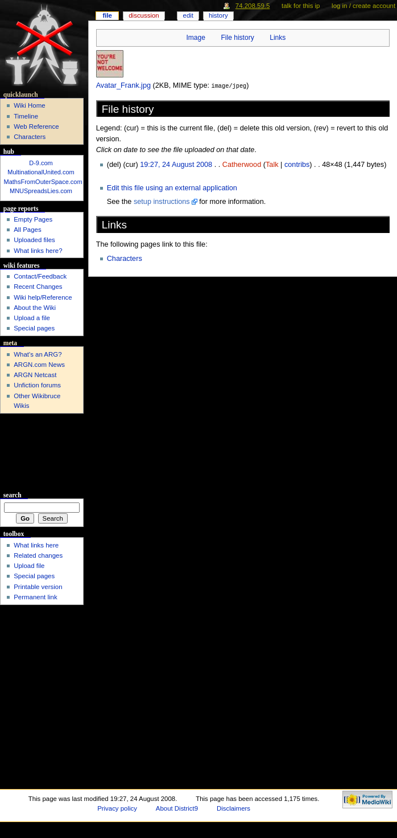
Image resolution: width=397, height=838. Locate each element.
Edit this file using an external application (172, 187)
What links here (36, 545)
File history (237, 38)
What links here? (38, 250)
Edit (188, 15)
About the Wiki (35, 307)
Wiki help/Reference (43, 297)
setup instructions (162, 201)
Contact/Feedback (40, 276)
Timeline (26, 116)
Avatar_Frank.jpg (123, 85)
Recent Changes (38, 286)
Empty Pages (33, 219)
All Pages (27, 229)
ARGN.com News (39, 364)
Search (12, 495)
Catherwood (241, 164)
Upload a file (32, 317)
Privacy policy (117, 808)
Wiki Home (29, 105)
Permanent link (35, 597)
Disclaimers (233, 808)
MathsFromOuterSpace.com (43, 181)
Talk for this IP (301, 5)
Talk (272, 164)
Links (278, 38)
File (107, 15)
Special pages (34, 328)
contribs (296, 164)
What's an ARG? (37, 354)
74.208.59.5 (252, 5)
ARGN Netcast (35, 374)
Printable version (38, 586)
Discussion (144, 15)
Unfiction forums (37, 385)
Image (195, 38)
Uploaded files (34, 239)
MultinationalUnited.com (40, 172)
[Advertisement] (41, 452)
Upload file (29, 565)
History (218, 15)
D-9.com (41, 163)
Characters (124, 258)
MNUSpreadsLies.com (41, 190)
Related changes (38, 555)
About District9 (177, 808)
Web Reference (36, 126)
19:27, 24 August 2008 (176, 164)
